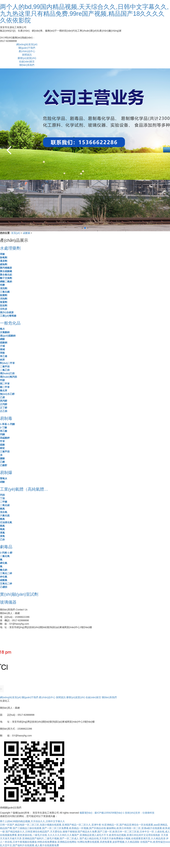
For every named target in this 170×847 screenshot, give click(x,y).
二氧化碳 (5, 505)
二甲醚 (3, 501)
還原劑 (3, 261)
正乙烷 (3, 411)
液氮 (2, 532)
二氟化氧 (5, 556)
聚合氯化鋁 (6, 274)
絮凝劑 (3, 302)
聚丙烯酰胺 (6, 267)
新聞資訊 (27, 54)
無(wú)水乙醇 (7, 394)
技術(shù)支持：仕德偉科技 (139, 812)
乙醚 (2, 461)
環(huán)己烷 (7, 373)
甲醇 (2, 380)
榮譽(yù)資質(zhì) (27, 58)
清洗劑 (3, 288)
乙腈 (2, 397)
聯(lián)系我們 (26, 65)
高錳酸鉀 (5, 437)
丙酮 (2, 434)
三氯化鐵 (5, 291)
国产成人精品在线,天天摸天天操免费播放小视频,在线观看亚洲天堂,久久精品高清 (123, 838)
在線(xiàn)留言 (27, 61)
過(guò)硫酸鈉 (8, 335)
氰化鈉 (3, 569)
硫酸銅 (3, 342)
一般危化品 (10, 323)
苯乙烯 (3, 356)
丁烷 (2, 498)
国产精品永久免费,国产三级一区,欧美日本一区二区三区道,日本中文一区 (116, 831)
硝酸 (2, 481)
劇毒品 (6, 546)
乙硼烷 (3, 587)
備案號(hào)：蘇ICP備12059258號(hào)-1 (102, 812)
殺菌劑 (3, 295)
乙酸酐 (3, 465)
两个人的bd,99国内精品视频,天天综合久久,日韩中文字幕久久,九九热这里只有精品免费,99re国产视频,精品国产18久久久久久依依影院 (84, 13)
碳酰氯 (27, 233)
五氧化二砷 (6, 583)
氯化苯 (3, 390)
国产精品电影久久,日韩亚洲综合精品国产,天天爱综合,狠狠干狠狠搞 (41, 831)
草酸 (2, 254)
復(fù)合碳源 (7, 312)
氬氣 (2, 525)
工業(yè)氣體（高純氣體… (24, 489)
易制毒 (6, 418)
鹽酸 (2, 458)
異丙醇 (3, 400)
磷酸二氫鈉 (6, 281)
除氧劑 (3, 257)
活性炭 (3, 309)
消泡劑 (3, 298)
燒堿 (2, 349)
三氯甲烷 (5, 451)
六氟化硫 (5, 515)
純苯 (2, 359)
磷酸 (2, 339)
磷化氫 (3, 563)
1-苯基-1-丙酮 (7, 424)
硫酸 (2, 444)
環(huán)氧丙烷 (8, 376)
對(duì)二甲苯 (7, 363)
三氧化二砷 (6, 573)
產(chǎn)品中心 (27, 51)
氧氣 (2, 529)
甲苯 (2, 441)
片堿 (2, 346)
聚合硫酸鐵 (6, 271)
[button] (165, 149)
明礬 (2, 285)
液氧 (2, 536)
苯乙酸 (3, 431)
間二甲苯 (5, 383)
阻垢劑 (3, 305)
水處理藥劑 (10, 248)
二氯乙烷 (5, 370)
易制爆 (6, 472)
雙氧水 (3, 478)
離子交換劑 (6, 278)
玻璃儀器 (8, 602)
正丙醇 (3, 404)
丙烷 (2, 495)
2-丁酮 (3, 427)
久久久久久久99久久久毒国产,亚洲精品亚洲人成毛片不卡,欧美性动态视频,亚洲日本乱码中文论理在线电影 (104, 835)
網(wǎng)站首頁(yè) (26, 44)
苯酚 (2, 352)
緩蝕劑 (3, 264)
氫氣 (2, 519)
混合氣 (3, 512)
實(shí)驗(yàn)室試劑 (19, 594)
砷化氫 (3, 576)
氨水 (2, 328)
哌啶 (2, 448)
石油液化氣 (6, 522)
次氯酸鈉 (5, 332)
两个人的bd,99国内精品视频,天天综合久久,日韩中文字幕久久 (32, 821)
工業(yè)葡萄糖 (8, 315)
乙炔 (2, 539)
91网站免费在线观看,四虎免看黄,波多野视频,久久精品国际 (108, 841)
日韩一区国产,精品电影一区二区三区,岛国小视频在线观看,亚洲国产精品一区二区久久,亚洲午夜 (50, 824)
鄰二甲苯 (5, 387)
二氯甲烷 (5, 366)
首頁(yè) (16, 233)
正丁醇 (3, 407)
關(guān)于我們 (27, 47)
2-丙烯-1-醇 (6, 552)
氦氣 (2, 508)
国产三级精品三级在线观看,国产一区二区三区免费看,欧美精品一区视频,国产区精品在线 (59, 828)
